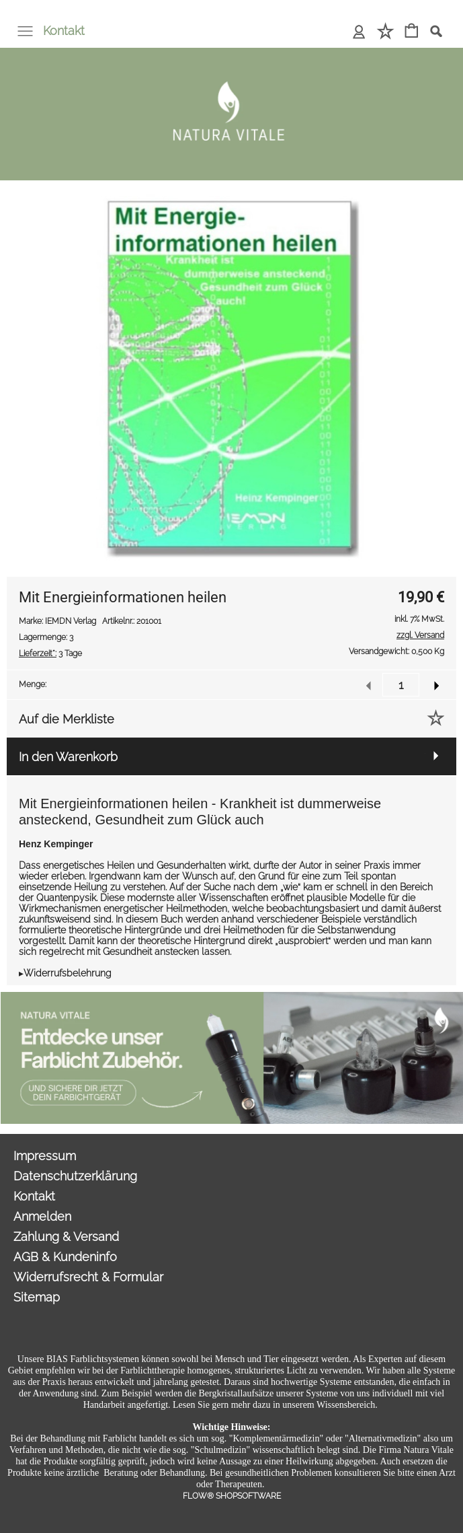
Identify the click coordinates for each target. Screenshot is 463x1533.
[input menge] (400, 685)
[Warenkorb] (411, 32)
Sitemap (36, 1297)
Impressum (44, 1156)
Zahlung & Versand (66, 1236)
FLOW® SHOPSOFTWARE (232, 1496)
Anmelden (42, 1216)
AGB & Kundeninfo (65, 1257)
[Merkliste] (385, 32)
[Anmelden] (359, 32)
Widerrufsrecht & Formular (88, 1277)
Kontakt (64, 31)
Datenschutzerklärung (75, 1176)
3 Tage (50, 653)
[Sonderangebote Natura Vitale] (232, 997)
